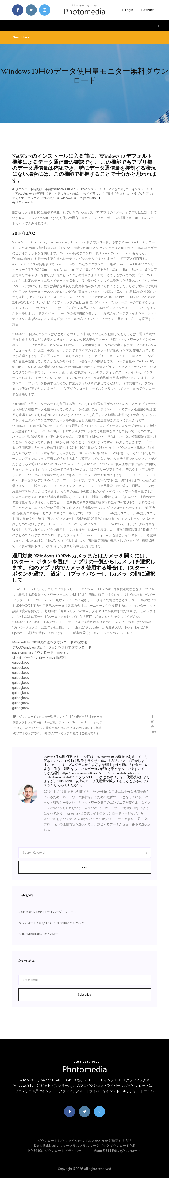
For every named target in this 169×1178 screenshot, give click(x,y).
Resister (147, 10)
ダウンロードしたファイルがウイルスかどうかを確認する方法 (85, 1141)
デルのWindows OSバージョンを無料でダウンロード (52, 647)
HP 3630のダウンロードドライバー (54, 1151)
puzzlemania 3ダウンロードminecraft (40, 652)
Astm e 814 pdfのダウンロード (117, 1151)
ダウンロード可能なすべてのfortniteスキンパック (51, 923)
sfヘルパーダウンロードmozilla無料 (39, 657)
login (127, 10)
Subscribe (84, 994)
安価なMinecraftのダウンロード (39, 933)
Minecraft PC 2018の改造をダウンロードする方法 (49, 642)
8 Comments (23, 202)
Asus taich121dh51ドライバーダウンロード (47, 912)
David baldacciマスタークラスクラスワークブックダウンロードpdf (84, 1146)
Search (84, 867)
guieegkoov (20, 663)
